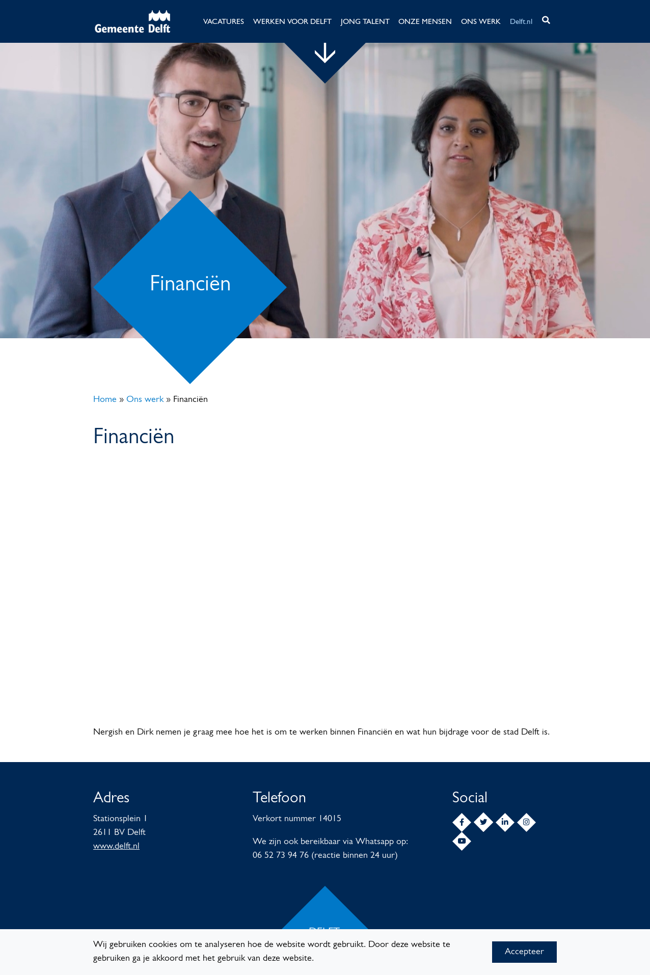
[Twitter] (483, 822)
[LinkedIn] (505, 822)
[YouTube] (461, 841)
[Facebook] (461, 822)
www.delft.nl (116, 846)
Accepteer (524, 951)
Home (105, 399)
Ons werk (145, 399)
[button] (546, 21)
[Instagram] (526, 822)
